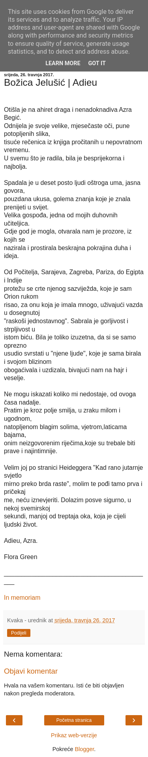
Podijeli (18, 633)
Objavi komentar (31, 671)
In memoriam (22, 597)
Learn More (62, 63)
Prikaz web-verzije (74, 735)
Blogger (84, 749)
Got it (97, 63)
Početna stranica (74, 720)
